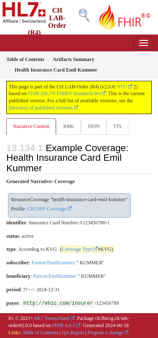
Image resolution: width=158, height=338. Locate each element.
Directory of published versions (41, 108)
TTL (118, 126)
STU (122, 87)
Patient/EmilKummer (53, 263)
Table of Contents (40, 332)
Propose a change (105, 332)
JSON (94, 126)
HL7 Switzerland (52, 318)
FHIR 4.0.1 (63, 325)
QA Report (73, 332)
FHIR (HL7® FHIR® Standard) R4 (64, 93)
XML (68, 126)
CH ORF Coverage (46, 209)
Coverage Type (77, 249)
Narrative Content (31, 126)
